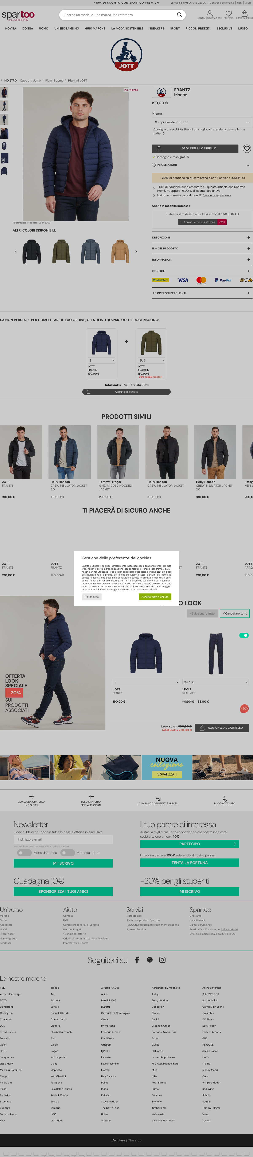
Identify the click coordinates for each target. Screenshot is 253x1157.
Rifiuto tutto (92, 597)
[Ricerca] (179, 15)
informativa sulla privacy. (143, 589)
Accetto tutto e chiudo (154, 597)
